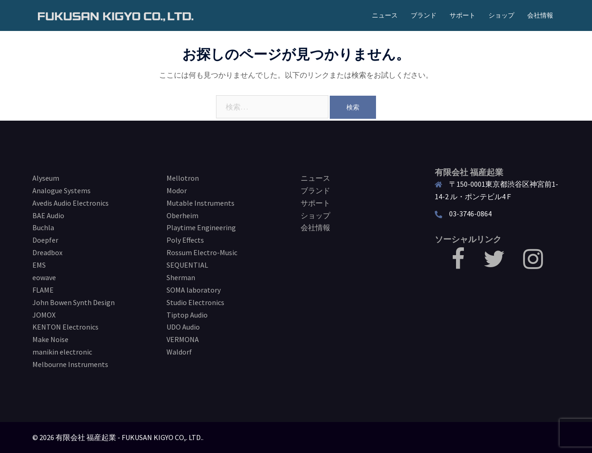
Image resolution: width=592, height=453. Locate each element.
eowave (44, 277)
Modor (176, 190)
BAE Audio (48, 215)
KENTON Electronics (65, 326)
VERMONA (182, 339)
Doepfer (45, 240)
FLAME (43, 289)
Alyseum (45, 178)
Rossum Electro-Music (201, 252)
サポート (462, 15)
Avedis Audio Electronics (70, 203)
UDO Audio (183, 326)
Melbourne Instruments (70, 364)
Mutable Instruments (200, 203)
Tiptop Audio (187, 314)
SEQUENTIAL (187, 264)
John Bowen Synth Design (73, 302)
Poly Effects (185, 240)
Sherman (180, 277)
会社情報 (540, 15)
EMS (39, 264)
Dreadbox (47, 252)
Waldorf (179, 351)
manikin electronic (62, 351)
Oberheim (182, 215)
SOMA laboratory (193, 289)
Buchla (43, 227)
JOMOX (44, 314)
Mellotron (182, 178)
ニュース (385, 15)
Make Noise (50, 339)
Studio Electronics (195, 302)
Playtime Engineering (201, 227)
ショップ (501, 15)
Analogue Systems (61, 190)
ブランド (424, 15)
